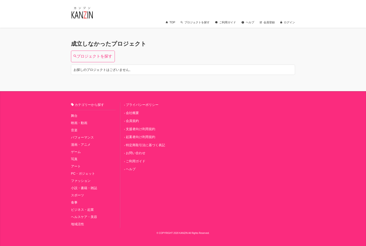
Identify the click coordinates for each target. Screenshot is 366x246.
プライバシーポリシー (142, 105)
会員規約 (132, 121)
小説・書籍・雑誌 (84, 188)
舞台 (74, 116)
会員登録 (267, 22)
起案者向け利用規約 (140, 137)
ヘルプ (248, 22)
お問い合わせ (135, 153)
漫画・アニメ (81, 144)
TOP (170, 22)
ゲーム (76, 152)
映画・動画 (79, 123)
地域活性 (77, 224)
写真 (74, 159)
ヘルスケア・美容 (84, 217)
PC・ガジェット (83, 173)
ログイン (287, 22)
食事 (74, 202)
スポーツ (77, 195)
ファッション (81, 181)
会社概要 (132, 113)
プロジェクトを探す (195, 22)
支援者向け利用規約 (140, 129)
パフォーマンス (82, 137)
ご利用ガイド (225, 22)
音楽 (74, 130)
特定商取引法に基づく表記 (145, 145)
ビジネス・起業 (82, 209)
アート (76, 166)
